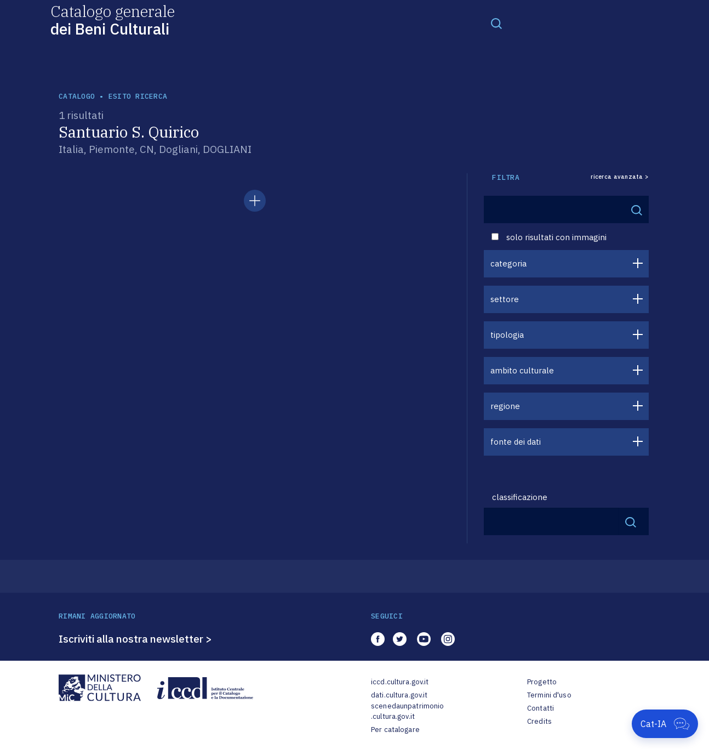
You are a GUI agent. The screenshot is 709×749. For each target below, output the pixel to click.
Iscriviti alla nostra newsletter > (135, 638)
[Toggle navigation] (496, 23)
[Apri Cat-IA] (665, 724)
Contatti (540, 708)
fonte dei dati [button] (515, 441)
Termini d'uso (549, 695)
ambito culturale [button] (522, 370)
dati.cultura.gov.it (399, 695)
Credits (539, 721)
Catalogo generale (112, 19)
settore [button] (504, 299)
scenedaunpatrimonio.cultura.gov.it (407, 711)
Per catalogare (395, 729)
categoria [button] (508, 263)
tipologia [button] (507, 335)
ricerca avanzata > (620, 176)
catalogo (77, 96)
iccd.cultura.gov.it (399, 681)
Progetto (542, 681)
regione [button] (505, 406)
